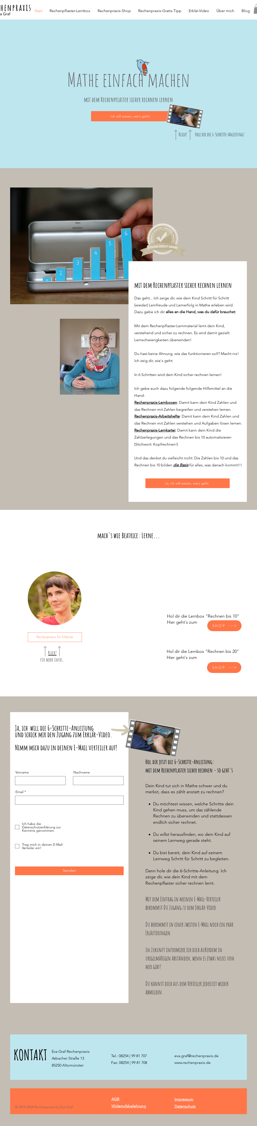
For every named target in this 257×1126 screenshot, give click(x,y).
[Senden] (69, 870)
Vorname (22, 772)
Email (19, 792)
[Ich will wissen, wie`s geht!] (131, 116)
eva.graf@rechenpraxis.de (196, 1056)
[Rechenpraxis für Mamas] (55, 637)
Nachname (81, 772)
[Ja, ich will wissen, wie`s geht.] (187, 483)
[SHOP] (224, 625)
